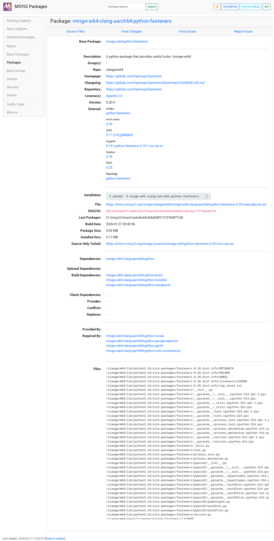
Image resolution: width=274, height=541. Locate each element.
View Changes (131, 31)
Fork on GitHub (251, 6)
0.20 (109, 124)
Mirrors (12, 112)
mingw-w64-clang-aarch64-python (130, 259)
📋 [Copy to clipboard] (206, 196)
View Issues (187, 31)
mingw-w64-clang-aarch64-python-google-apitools (142, 341)
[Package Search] (126, 6)
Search (152, 6)
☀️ (217, 6)
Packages (14, 62)
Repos (11, 46)
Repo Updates (17, 29)
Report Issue (243, 31)
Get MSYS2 (230, 6)
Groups (12, 79)
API (267, 6)
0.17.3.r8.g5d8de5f (119, 135)
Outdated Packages (21, 37)
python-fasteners (118, 113)
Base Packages (18, 54)
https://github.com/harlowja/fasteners (134, 76)
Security (13, 87)
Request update (55, 538)
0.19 (109, 146)
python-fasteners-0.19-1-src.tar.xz (139, 146)
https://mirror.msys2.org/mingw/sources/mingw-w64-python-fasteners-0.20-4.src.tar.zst (170, 244)
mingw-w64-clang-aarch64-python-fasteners (122, 21)
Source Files (75, 31)
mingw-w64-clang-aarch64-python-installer (136, 280)
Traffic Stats (15, 104)
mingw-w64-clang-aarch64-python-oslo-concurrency (143, 351)
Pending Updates (19, 21)
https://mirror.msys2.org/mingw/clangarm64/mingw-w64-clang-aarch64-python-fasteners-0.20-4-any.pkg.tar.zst (186, 204)
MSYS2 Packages (25, 7)
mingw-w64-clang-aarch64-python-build (134, 275)
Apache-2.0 (114, 96)
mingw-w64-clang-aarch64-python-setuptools (138, 285)
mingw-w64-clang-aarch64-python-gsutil (134, 346)
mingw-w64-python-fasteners (127, 41)
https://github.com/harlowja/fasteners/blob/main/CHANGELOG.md (155, 83)
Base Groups (16, 71)
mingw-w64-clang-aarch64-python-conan (135, 336)
